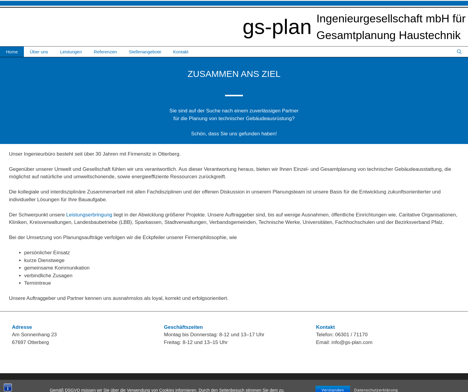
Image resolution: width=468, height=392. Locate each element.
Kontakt (180, 51)
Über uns (39, 51)
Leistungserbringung (89, 215)
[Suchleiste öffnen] (459, 52)
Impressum (423, 382)
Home (12, 51)
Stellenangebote (145, 51)
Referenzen (105, 51)
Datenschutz (449, 382)
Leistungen (71, 51)
